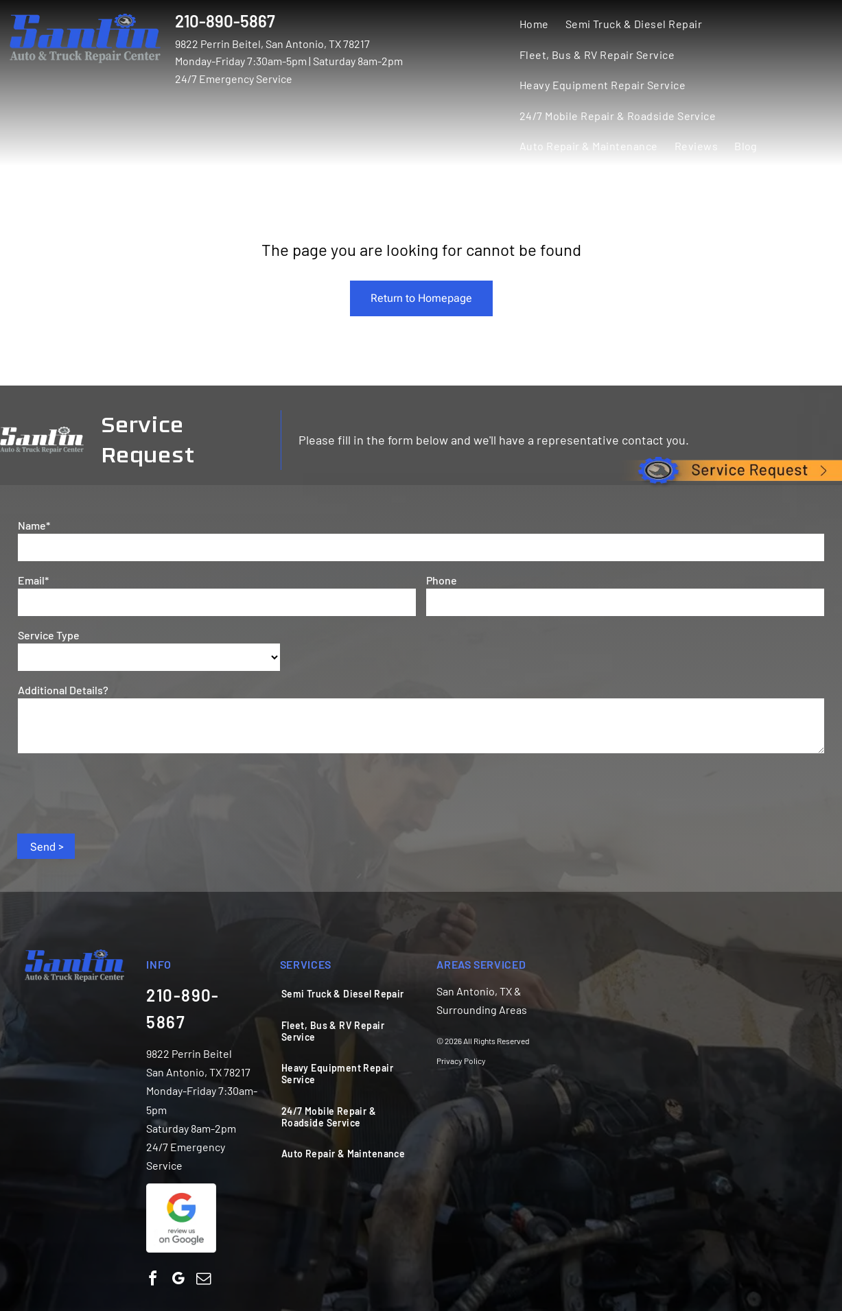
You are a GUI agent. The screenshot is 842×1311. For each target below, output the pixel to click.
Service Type (49, 634)
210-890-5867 (225, 21)
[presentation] (122, 792)
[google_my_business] (178, 1280)
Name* (34, 525)
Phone (441, 580)
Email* (33, 580)
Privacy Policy (461, 1060)
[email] (203, 1280)
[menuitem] (534, 23)
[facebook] (152, 1280)
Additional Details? (63, 689)
